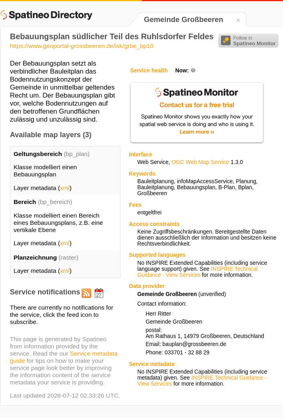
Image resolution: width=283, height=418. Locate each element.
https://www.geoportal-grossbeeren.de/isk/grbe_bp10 (82, 45)
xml (65, 187)
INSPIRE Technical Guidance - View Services (197, 272)
